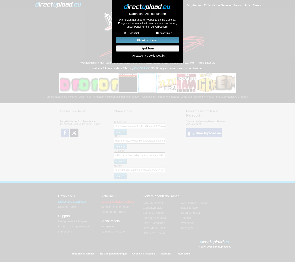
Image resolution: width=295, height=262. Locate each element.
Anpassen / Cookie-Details (148, 55)
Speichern (147, 48)
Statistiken (166, 33)
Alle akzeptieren (147, 40)
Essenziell (133, 33)
